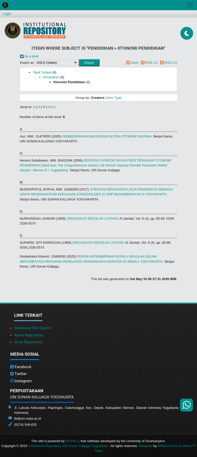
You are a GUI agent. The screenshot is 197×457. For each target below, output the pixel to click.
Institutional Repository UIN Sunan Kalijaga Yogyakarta (68, 446)
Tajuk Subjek (42, 72)
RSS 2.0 (171, 63)
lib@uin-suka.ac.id (27, 418)
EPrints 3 (72, 441)
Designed (145, 446)
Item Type (114, 98)
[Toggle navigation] (190, 5)
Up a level (31, 56)
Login (7, 14)
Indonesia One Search (32, 328)
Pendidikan (51, 77)
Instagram (21, 381)
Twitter (18, 373)
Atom (135, 63)
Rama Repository (28, 335)
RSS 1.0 (151, 63)
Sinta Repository (28, 342)
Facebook (21, 367)
